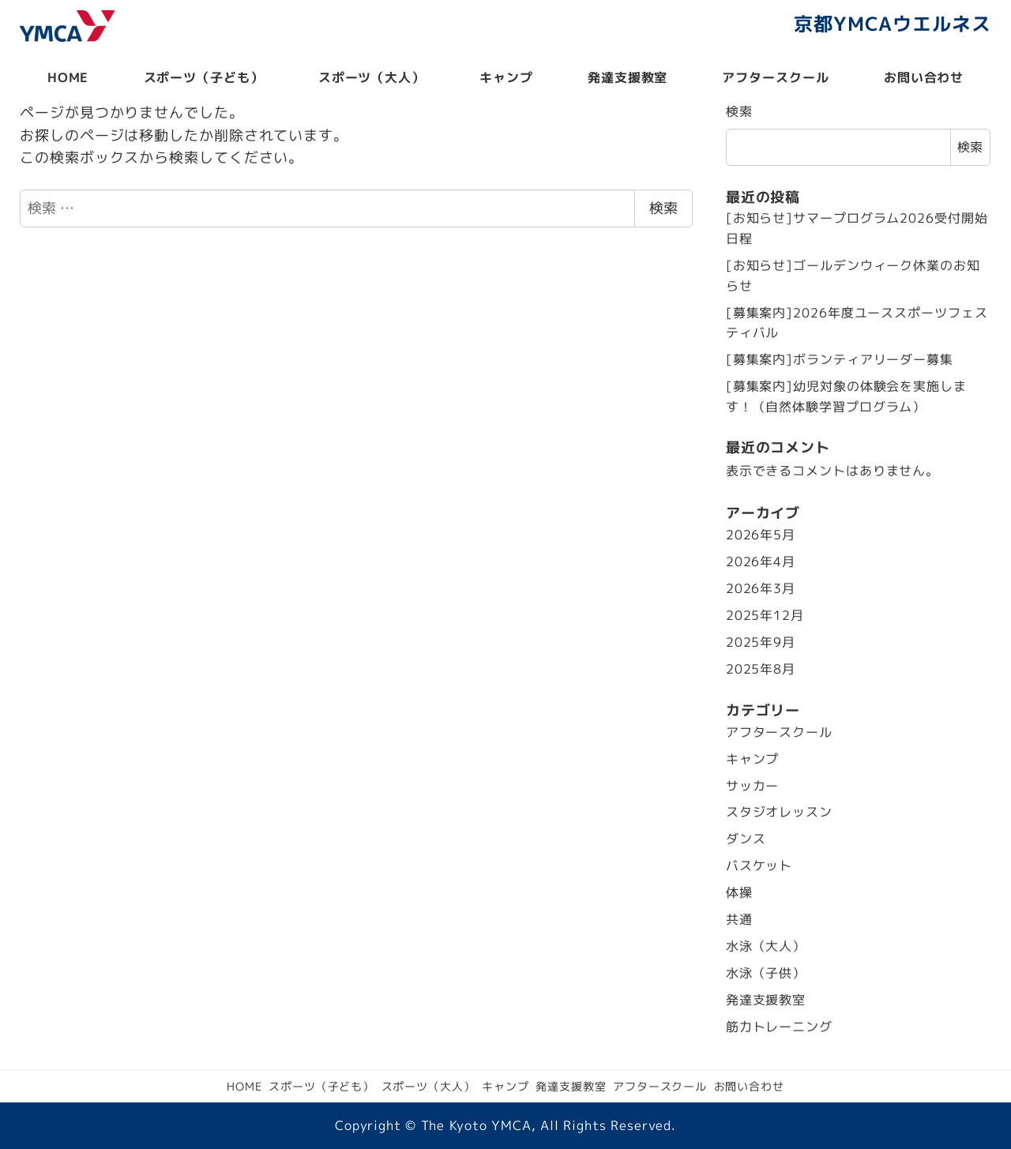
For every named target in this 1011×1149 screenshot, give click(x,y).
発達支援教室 (766, 999)
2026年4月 (760, 561)
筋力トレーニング (779, 1026)
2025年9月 (760, 642)
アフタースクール (779, 732)
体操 (739, 892)
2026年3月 (760, 588)
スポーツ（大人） (428, 1087)
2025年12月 (765, 615)
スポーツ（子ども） (321, 1087)
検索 (663, 208)
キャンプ (753, 759)
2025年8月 (760, 669)
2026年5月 (760, 534)
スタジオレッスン (779, 811)
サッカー (753, 785)
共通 (739, 919)
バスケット (759, 865)
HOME (244, 1087)
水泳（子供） (766, 973)
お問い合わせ (749, 1087)
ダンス (746, 838)
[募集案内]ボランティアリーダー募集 (839, 359)
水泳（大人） (766, 946)
